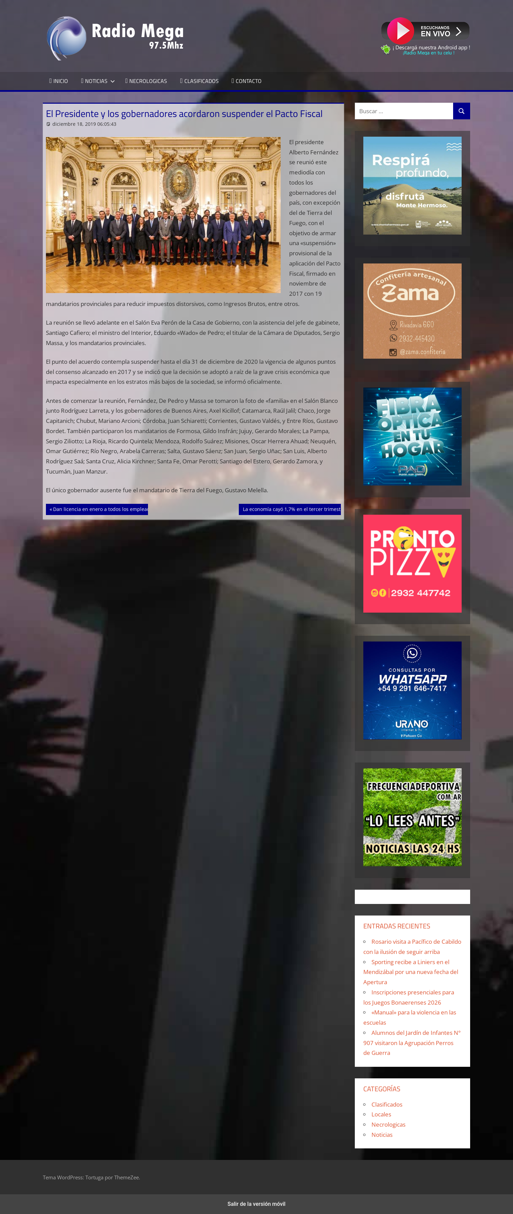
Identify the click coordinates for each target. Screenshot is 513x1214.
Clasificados (386, 1104)
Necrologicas (388, 1124)
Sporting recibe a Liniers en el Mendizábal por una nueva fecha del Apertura (410, 972)
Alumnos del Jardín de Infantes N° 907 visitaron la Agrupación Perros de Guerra (412, 1043)
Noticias (382, 1135)
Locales (381, 1114)
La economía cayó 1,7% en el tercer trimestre (294, 508)
